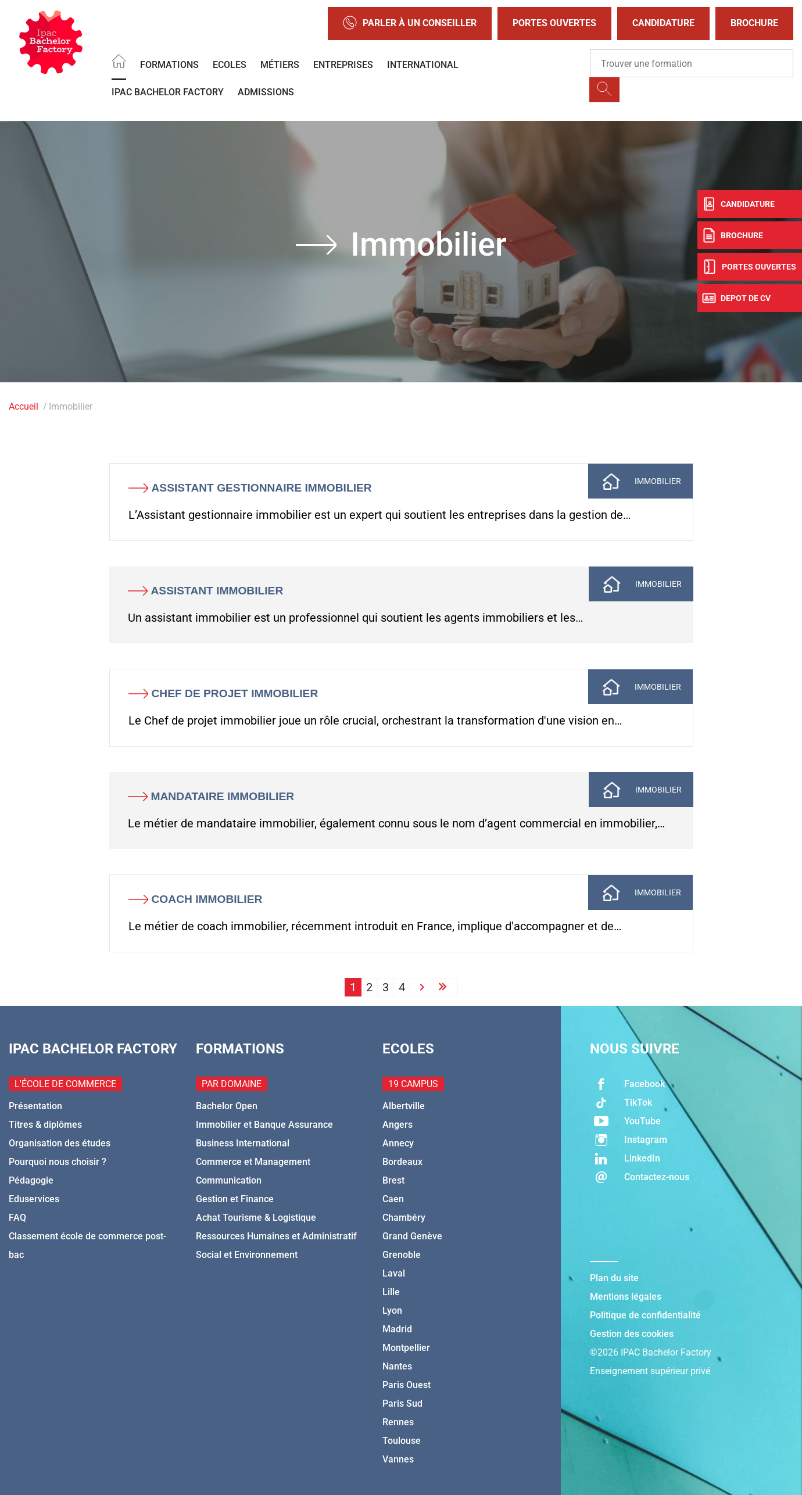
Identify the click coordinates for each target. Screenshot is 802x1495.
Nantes (397, 1366)
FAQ (17, 1217)
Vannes (398, 1459)
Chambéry (403, 1217)
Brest (393, 1180)
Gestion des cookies (632, 1333)
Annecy (398, 1143)
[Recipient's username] (691, 63)
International (423, 64)
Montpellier (406, 1347)
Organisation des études (59, 1143)
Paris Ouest (406, 1384)
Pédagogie (31, 1180)
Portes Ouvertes (554, 22)
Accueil (23, 406)
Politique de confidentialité (645, 1315)
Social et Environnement (247, 1254)
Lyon (392, 1310)
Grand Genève (412, 1236)
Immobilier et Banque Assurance (264, 1124)
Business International (242, 1143)
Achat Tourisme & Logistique (256, 1217)
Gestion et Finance (235, 1198)
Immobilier (658, 481)
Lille (391, 1291)
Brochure (754, 22)
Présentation (35, 1106)
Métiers (279, 64)
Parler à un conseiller (410, 23)
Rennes (398, 1422)
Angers (397, 1124)
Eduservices (34, 1198)
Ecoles (229, 64)
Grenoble (401, 1254)
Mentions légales (625, 1296)
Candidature (663, 22)
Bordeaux (402, 1161)
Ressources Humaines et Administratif (276, 1236)
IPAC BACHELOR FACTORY (168, 92)
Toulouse (401, 1440)
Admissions (266, 92)
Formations (169, 64)
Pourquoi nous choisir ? (57, 1161)
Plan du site (614, 1278)
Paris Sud (402, 1403)
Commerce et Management (253, 1161)
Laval (393, 1273)
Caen (393, 1198)
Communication (229, 1180)
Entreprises (343, 64)
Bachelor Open (226, 1106)
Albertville (403, 1106)
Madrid (397, 1329)
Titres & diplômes (45, 1124)
